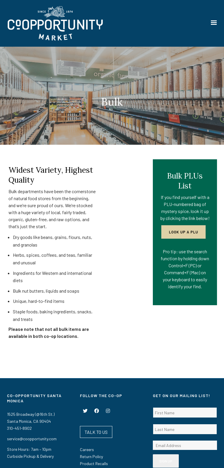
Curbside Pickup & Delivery (30, 412)
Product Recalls (94, 420)
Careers (87, 406)
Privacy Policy (148, 458)
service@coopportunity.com (32, 395)
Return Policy (91, 413)
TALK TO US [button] (96, 388)
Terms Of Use (128, 458)
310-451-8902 (19, 384)
